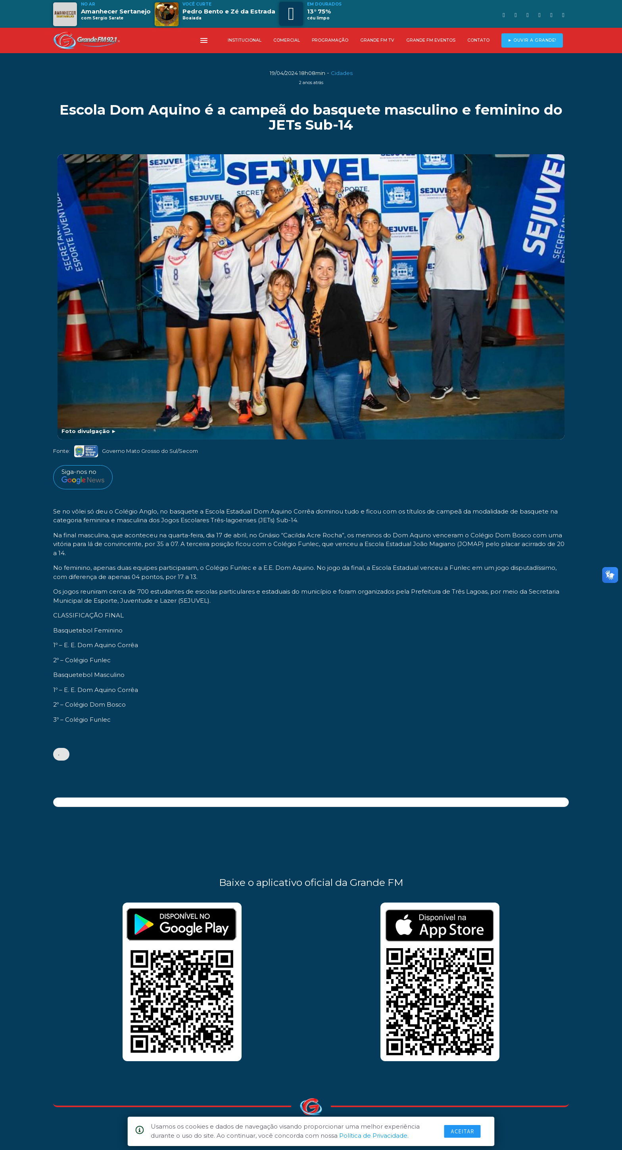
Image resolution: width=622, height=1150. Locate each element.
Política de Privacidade (373, 1135)
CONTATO (478, 40)
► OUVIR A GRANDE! (532, 40)
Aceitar (462, 1131)
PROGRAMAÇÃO (330, 40)
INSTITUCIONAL (244, 40)
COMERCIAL (286, 40)
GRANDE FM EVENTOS (430, 40)
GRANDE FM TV (377, 40)
